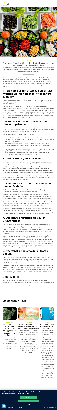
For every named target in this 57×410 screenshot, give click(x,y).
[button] (52, 3)
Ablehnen (28, 397)
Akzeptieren (28, 401)
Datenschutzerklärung (52, 407)
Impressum (46, 407)
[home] (6, 3)
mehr (28, 405)
